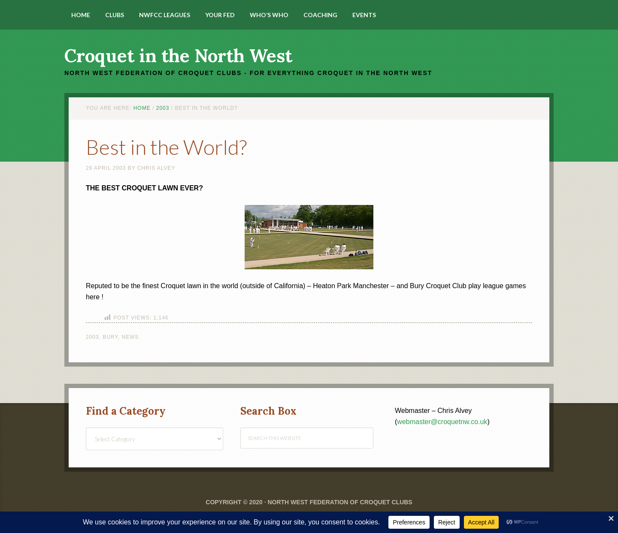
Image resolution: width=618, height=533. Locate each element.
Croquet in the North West (178, 55)
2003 (92, 337)
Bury (110, 337)
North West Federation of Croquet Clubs (339, 502)
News (130, 337)
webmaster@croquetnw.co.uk (442, 421)
